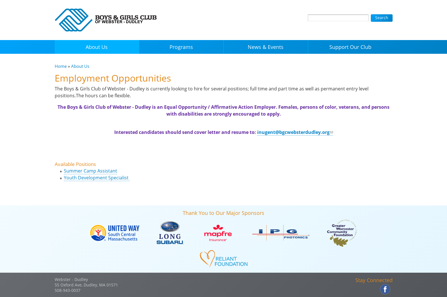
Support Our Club (350, 46)
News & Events (265, 46)
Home (61, 66)
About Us (97, 46)
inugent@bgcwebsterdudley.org (295, 132)
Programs (181, 46)
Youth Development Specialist (97, 178)
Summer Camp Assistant (90, 171)
